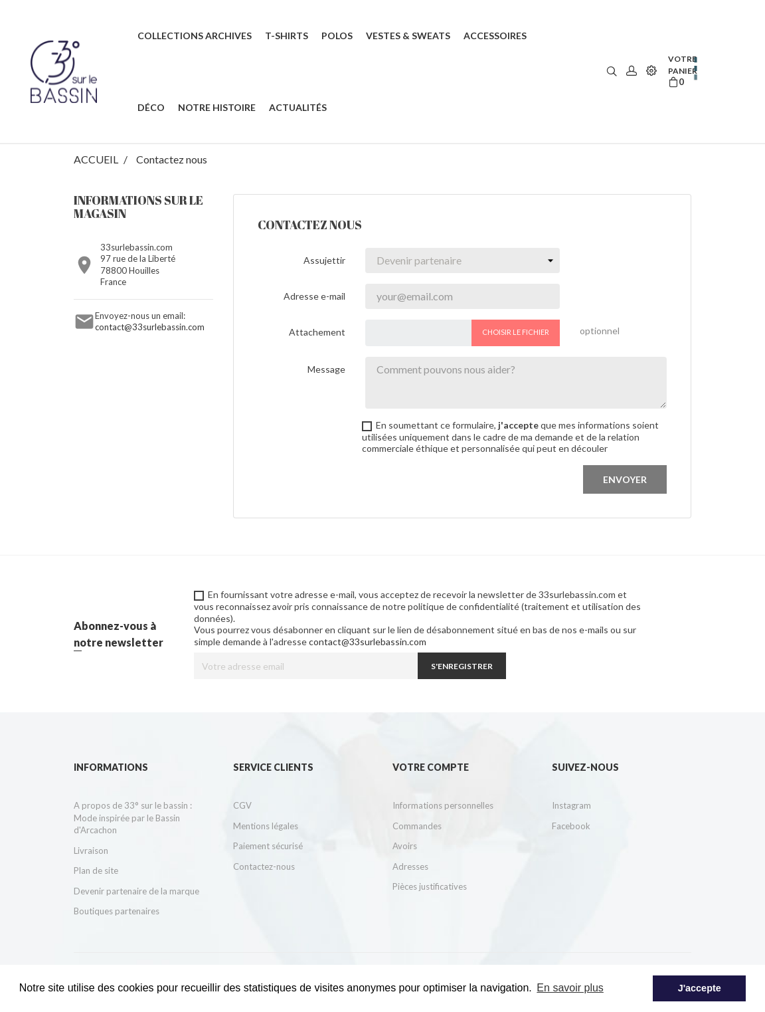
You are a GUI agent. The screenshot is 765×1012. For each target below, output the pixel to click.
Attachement (317, 332)
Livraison (91, 850)
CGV (242, 805)
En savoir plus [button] (570, 987)
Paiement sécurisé (268, 846)
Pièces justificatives (429, 886)
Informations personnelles (442, 805)
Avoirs (404, 846)
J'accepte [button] (699, 988)
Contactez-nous (264, 866)
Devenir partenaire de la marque (136, 891)
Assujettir (324, 260)
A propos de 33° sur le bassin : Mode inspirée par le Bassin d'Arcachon (133, 817)
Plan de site (96, 870)
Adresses (410, 866)
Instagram (571, 805)
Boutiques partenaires (116, 911)
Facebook (571, 826)
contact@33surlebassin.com (150, 327)
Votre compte (430, 767)
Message (326, 369)
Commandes (417, 826)
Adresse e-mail (314, 296)
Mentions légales (265, 826)
